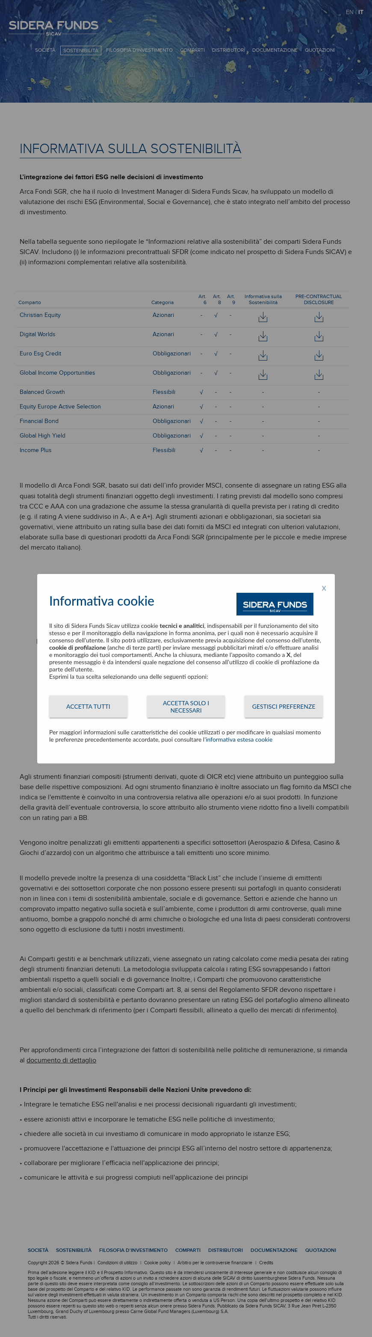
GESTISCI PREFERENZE (284, 706)
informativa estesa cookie (239, 739)
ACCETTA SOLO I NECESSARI (186, 706)
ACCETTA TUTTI (88, 706)
